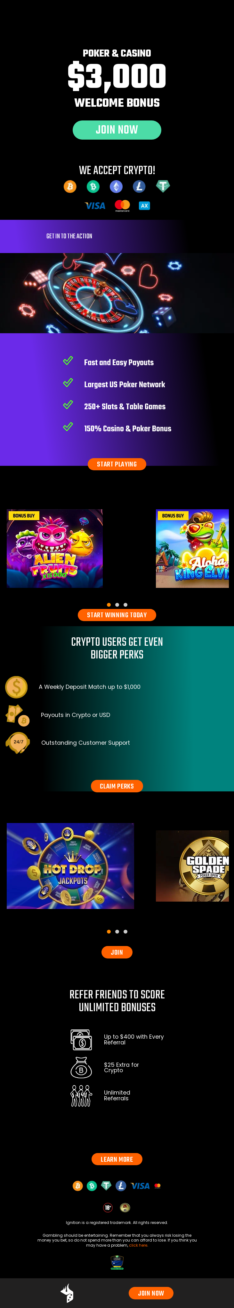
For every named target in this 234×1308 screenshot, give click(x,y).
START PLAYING (117, 464)
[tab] (109, 605)
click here (138, 1245)
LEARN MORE (117, 1159)
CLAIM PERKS (117, 786)
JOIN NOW (151, 1293)
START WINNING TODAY (117, 615)
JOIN (117, 952)
